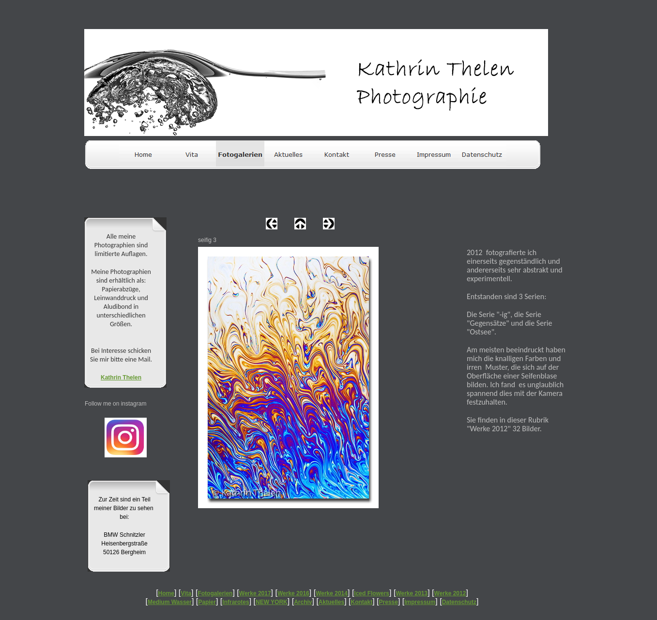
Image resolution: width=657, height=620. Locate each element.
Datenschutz (459, 602)
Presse (388, 602)
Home (166, 593)
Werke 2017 (255, 593)
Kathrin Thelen (121, 377)
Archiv (303, 602)
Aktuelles (331, 602)
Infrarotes (235, 602)
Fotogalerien (215, 593)
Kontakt (362, 602)
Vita (186, 593)
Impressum (419, 602)
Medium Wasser (170, 602)
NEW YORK (272, 602)
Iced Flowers (371, 593)
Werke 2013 (412, 593)
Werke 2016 (293, 593)
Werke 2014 (332, 593)
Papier (207, 602)
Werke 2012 (450, 593)
